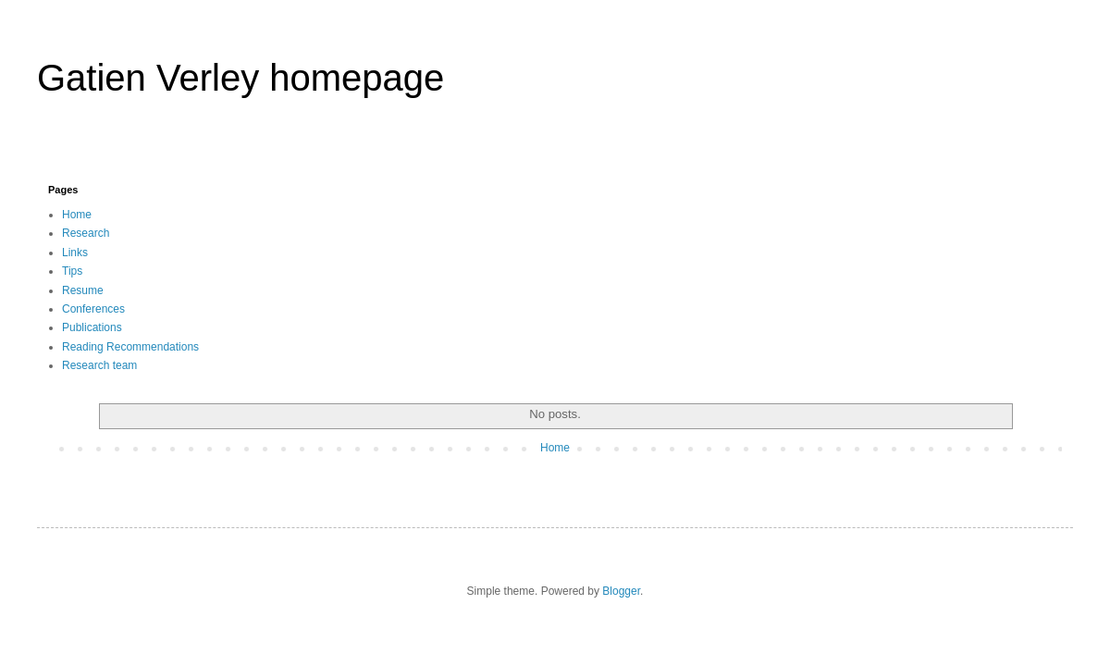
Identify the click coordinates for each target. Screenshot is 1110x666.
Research (85, 233)
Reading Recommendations (130, 346)
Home (77, 214)
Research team (99, 365)
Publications (92, 327)
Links (75, 252)
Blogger (621, 591)
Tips (72, 271)
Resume (83, 290)
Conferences (93, 308)
